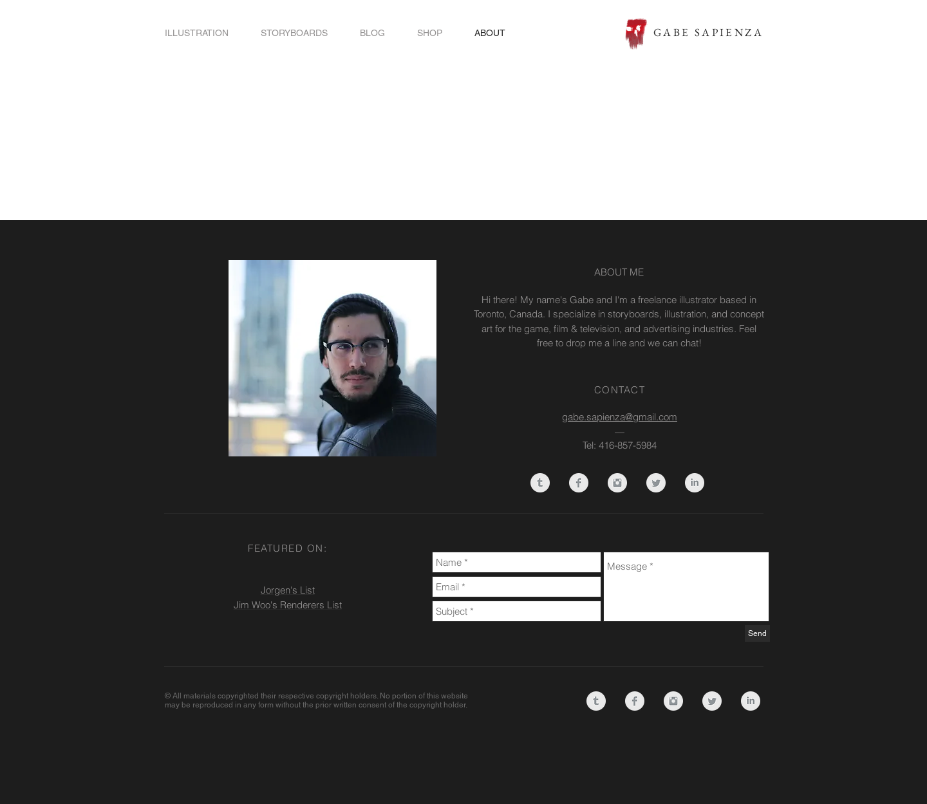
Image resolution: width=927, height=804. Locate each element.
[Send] (757, 633)
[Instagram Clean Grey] (617, 482)
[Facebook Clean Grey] (578, 482)
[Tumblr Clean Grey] (540, 482)
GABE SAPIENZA (708, 32)
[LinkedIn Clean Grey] (694, 482)
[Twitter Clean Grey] (656, 482)
